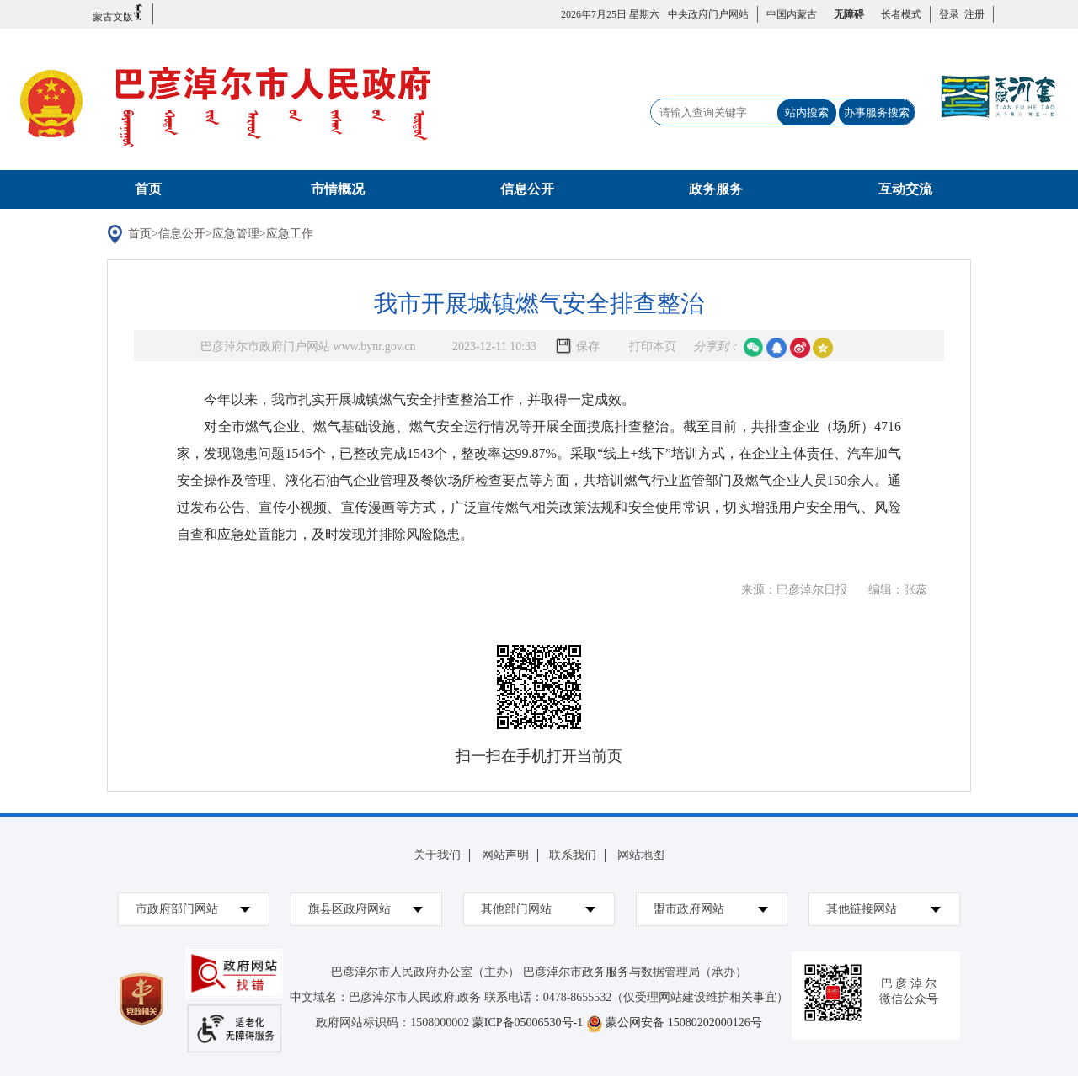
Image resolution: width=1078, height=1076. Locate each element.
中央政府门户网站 (708, 14)
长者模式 (901, 14)
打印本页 (652, 346)
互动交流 (905, 189)
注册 (972, 14)
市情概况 (338, 189)
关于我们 (437, 855)
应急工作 (289, 233)
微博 (800, 348)
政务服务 (716, 189)
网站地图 (640, 855)
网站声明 (505, 855)
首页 (148, 189)
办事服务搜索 (877, 112)
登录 (949, 14)
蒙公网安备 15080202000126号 (684, 1022)
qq (776, 348)
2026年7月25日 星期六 (610, 14)
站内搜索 (807, 112)
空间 (823, 348)
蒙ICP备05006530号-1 (527, 1022)
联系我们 (572, 855)
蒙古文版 (118, 13)
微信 (754, 348)
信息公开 (527, 189)
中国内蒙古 (791, 14)
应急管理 (235, 233)
